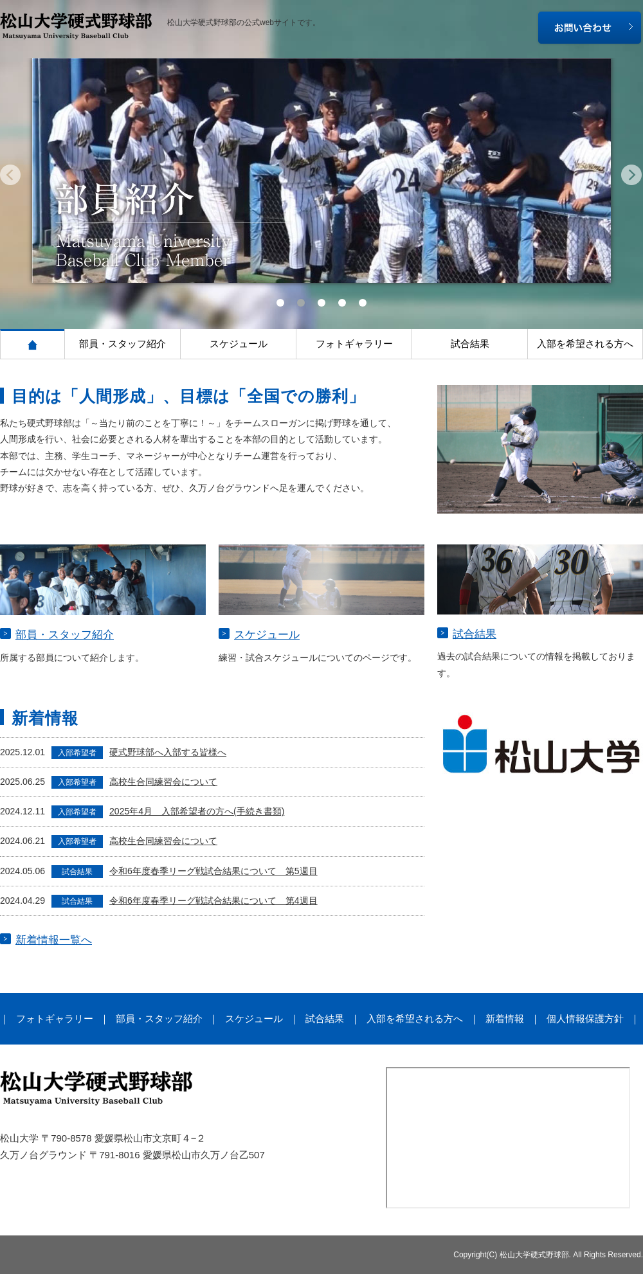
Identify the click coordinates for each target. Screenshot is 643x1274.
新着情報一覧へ (53, 940)
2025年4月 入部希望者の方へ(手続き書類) (196, 811)
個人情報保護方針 (585, 1018)
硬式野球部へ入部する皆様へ (167, 752)
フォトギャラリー (354, 343)
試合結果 (470, 343)
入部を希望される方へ (585, 343)
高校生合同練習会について (163, 781)
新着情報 (504, 1018)
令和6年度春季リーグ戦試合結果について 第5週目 (213, 871)
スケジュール (238, 343)
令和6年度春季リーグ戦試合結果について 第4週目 (213, 900)
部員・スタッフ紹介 (122, 343)
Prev (12, 177)
